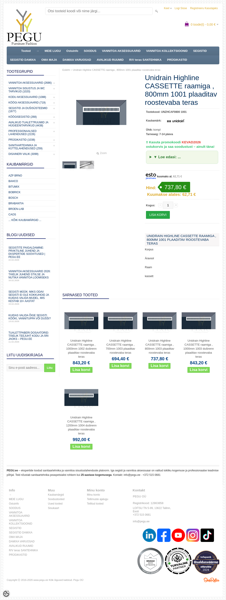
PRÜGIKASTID (177, 59)
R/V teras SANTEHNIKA (145, 59)
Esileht (66, 70)
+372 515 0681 (151, 474)
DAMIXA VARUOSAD (77, 59)
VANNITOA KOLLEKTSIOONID (167, 51)
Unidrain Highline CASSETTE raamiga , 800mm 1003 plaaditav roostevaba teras (159, 346)
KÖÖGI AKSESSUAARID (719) (27, 102)
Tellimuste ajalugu (97, 499)
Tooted (26, 51)
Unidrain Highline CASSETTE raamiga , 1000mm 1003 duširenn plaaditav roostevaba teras (198, 348)
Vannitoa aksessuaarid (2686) (30, 82)
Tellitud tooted (95, 503)
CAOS (12, 214)
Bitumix (13, 186)
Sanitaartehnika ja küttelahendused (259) (25, 147)
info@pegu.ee (132, 474)
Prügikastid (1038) (21, 139)
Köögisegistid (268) (22, 116)
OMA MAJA (49, 59)
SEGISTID (200, 51)
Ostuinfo (72, 51)
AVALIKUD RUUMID (110, 59)
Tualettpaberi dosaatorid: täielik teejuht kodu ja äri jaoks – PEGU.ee (31, 337)
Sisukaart (53, 508)
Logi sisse (181, 8)
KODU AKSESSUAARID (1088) (27, 97)
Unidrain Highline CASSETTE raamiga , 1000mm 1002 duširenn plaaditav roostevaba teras (81, 348)
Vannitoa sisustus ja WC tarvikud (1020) (26, 90)
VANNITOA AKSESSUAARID (121, 51)
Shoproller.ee (211, 580)
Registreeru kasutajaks (204, 8)
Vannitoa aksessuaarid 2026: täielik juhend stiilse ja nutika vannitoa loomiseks (31, 276)
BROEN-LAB (16, 209)
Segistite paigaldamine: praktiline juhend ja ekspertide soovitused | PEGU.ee (31, 253)
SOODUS (90, 51)
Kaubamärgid (56, 494)
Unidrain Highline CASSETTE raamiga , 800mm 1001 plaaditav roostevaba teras (116, 70)
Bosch (13, 197)
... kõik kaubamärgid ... (24, 220)
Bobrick (14, 192)
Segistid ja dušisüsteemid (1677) (27, 110)
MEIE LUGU (53, 51)
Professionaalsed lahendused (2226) (22, 133)
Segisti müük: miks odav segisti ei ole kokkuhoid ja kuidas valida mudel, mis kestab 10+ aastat (31, 297)
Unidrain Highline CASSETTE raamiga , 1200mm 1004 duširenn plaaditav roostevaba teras (81, 425)
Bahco (13, 181)
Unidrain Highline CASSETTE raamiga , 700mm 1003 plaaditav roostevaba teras (120, 346)
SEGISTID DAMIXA (23, 59)
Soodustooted (56, 499)
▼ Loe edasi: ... (167, 157)
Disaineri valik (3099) (23, 154)
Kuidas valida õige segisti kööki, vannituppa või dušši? (31, 318)
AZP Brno (15, 175)
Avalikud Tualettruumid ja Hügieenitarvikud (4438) (28, 124)
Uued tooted (55, 503)
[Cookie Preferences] (6, 594)
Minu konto (93, 494)
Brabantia (16, 203)
